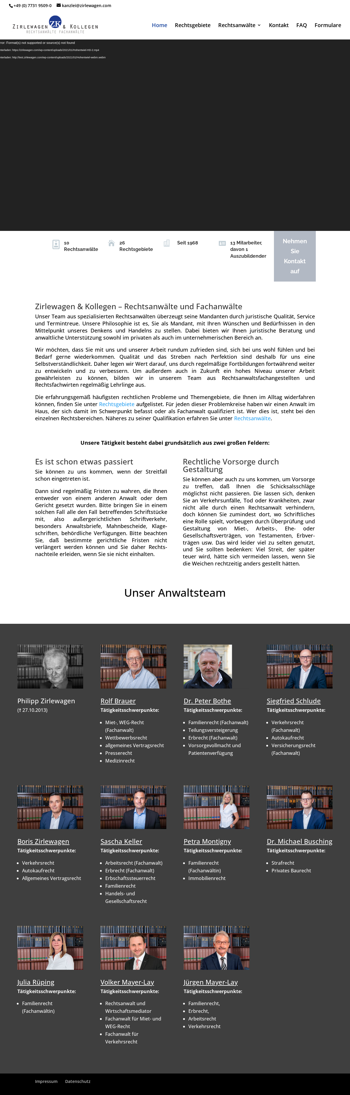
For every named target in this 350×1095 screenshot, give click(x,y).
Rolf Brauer (118, 700)
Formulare (328, 26)
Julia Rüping (35, 981)
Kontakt (279, 26)
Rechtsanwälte (236, 26)
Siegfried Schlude (294, 700)
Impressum (46, 1081)
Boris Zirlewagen (43, 841)
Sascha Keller (121, 841)
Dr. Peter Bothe (207, 700)
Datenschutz (78, 1081)
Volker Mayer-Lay (127, 981)
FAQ (301, 26)
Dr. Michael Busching (299, 841)
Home (159, 26)
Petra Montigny (207, 841)
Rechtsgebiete (193, 26)
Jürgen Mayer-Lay (211, 981)
